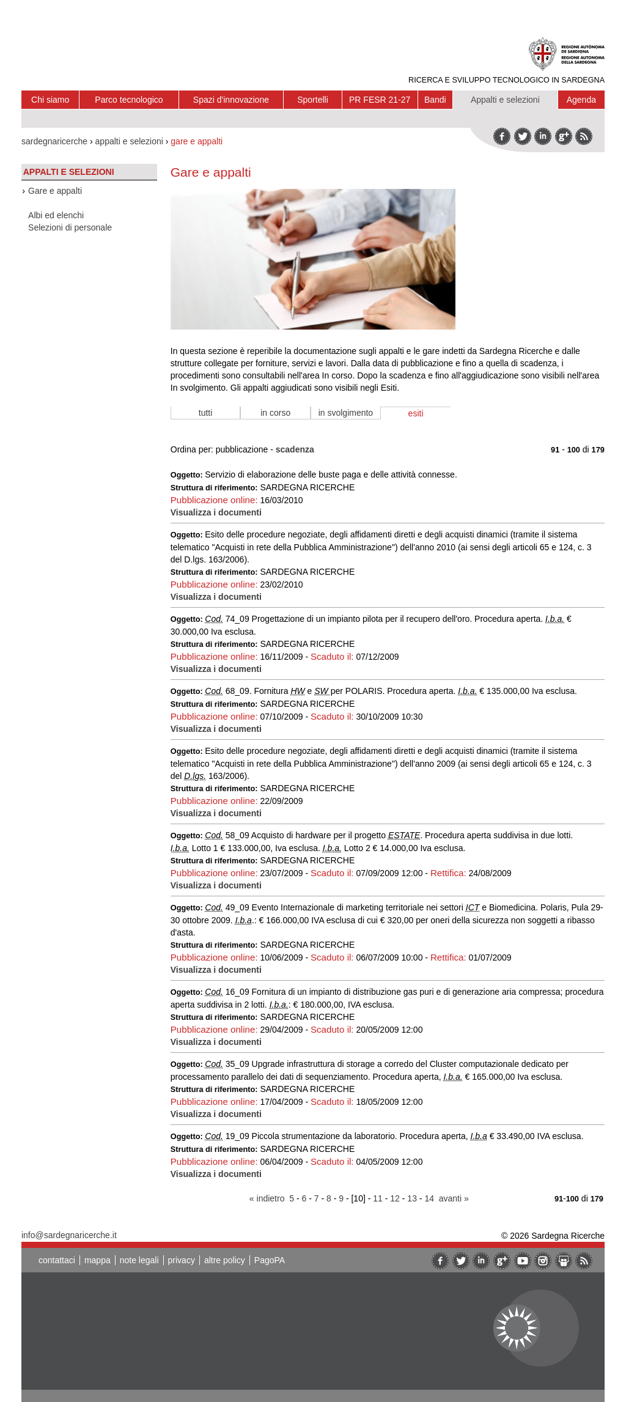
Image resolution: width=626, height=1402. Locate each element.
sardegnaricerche (54, 141)
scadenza (295, 449)
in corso (275, 413)
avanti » (454, 1198)
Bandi (435, 100)
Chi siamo (50, 100)
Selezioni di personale (70, 227)
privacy (181, 1260)
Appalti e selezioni (505, 100)
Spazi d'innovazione (231, 100)
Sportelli (312, 100)
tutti (206, 413)
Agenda (581, 100)
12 (395, 1198)
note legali (139, 1260)
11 (378, 1198)
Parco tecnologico (129, 100)
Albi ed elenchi (56, 215)
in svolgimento (346, 413)
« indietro (267, 1198)
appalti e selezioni (129, 141)
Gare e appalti (55, 191)
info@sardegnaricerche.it (69, 1235)
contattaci (57, 1260)
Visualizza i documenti (216, 512)
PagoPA (269, 1260)
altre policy (224, 1260)
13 (412, 1198)
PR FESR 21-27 (379, 100)
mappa (97, 1260)
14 (429, 1198)
